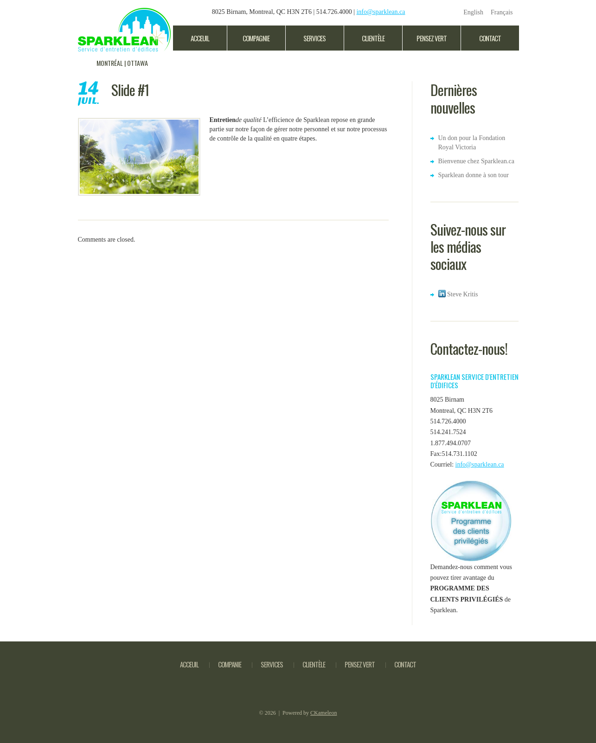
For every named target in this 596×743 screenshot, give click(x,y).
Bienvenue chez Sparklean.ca (476, 161)
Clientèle (313, 664)
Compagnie (256, 38)
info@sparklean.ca (380, 11)
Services (314, 38)
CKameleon (323, 713)
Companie (229, 664)
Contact (490, 38)
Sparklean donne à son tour (473, 175)
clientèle (373, 38)
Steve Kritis (458, 294)
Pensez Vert (432, 38)
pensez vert (360, 664)
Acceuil (200, 38)
